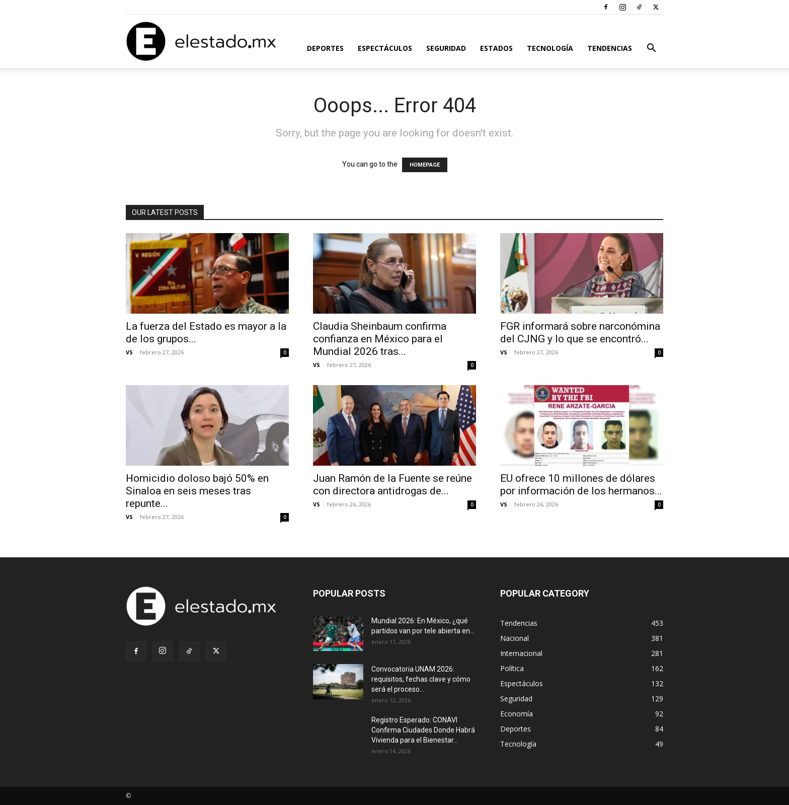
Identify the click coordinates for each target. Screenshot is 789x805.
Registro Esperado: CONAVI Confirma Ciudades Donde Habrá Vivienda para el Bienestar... (423, 730)
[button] (651, 49)
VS (129, 352)
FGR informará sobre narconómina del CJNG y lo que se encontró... (580, 332)
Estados (496, 48)
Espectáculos (385, 48)
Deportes (325, 48)
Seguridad (446, 48)
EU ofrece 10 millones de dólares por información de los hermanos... (581, 484)
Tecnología (550, 48)
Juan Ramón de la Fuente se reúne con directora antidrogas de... (392, 484)
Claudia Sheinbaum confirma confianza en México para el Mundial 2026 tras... (379, 338)
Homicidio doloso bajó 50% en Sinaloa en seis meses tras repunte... (197, 490)
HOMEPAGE (425, 165)
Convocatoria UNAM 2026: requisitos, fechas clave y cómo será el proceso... (420, 679)
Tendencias (609, 48)
